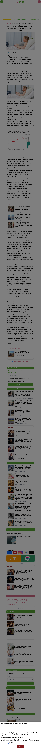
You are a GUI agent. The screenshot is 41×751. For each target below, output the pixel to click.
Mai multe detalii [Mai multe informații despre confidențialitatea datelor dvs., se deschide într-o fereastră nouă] (18, 727)
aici (26, 732)
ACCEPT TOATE (20, 746)
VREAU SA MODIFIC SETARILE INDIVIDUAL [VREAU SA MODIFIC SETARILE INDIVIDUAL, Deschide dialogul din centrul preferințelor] (20, 748)
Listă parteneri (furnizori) (5, 743)
